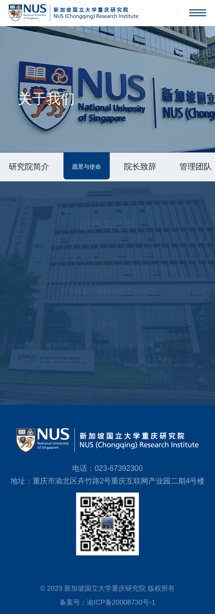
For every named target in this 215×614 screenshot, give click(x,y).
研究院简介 (29, 166)
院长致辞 (140, 166)
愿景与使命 (86, 167)
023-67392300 (118, 468)
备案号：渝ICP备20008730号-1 (107, 602)
